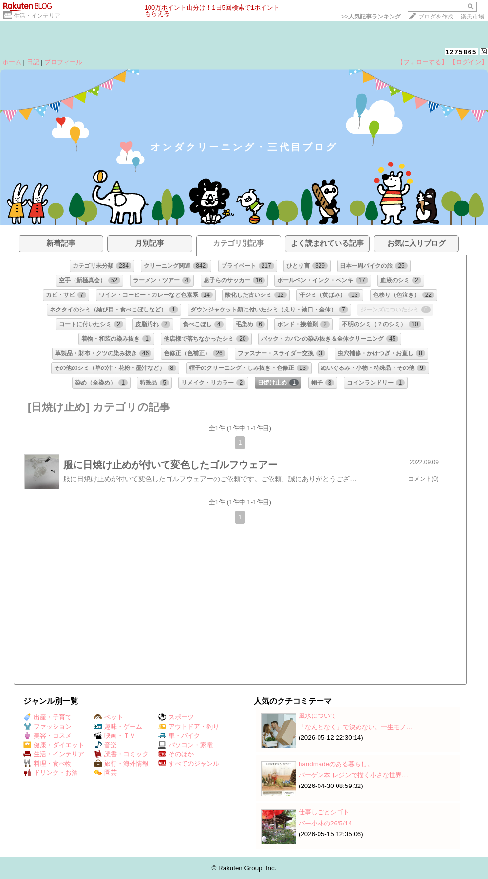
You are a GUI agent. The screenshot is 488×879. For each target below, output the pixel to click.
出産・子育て (47, 717)
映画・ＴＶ (115, 735)
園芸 (105, 772)
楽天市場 (472, 16)
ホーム (11, 62)
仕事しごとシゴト (324, 812)
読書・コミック (121, 754)
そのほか (176, 754)
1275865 (461, 51)
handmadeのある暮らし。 (336, 764)
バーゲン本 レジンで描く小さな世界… (353, 775)
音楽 (105, 745)
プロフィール (63, 62)
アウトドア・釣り (188, 726)
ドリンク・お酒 (50, 772)
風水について (318, 715)
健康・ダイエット (53, 745)
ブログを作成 (435, 16)
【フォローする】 (422, 62)
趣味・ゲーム (118, 726)
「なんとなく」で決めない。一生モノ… (356, 727)
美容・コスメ (47, 735)
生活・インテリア (37, 15)
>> (371, 16)
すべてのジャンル (188, 763)
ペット (108, 717)
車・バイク (179, 735)
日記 (33, 62)
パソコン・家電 (185, 745)
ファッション (47, 726)
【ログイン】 (469, 62)
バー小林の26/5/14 (325, 823)
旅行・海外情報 (121, 763)
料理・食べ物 (47, 763)
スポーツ (176, 717)
